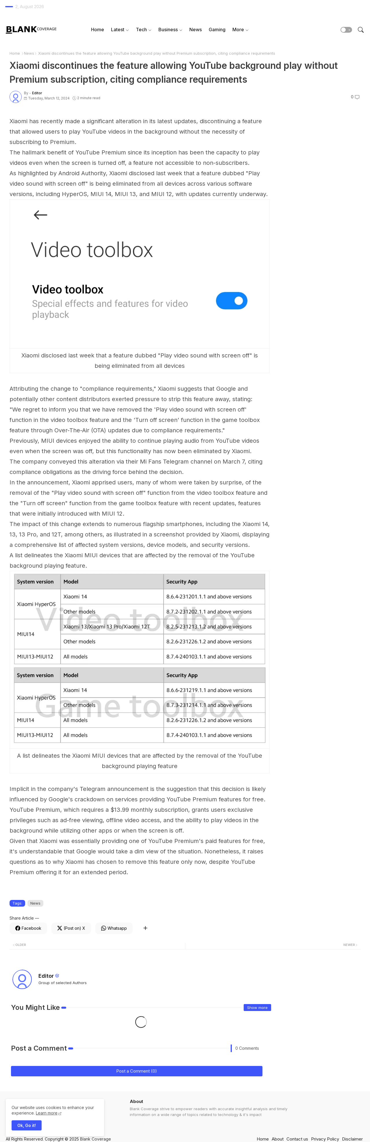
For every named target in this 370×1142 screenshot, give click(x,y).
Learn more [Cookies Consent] (47, 1112)
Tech (141, 29)
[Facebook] (28, 928)
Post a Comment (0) (136, 1071)
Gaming (217, 29)
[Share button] (145, 928)
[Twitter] (71, 928)
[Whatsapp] (114, 928)
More (238, 29)
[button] (346, 30)
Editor (46, 976)
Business (168, 29)
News (195, 29)
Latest (117, 29)
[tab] (98, 29)
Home (97, 29)
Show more (257, 1007)
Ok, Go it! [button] (26, 1125)
